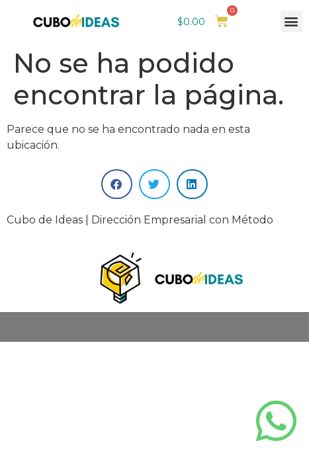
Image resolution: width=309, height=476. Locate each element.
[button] (291, 21)
